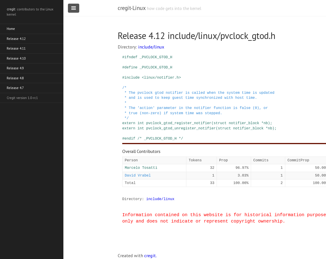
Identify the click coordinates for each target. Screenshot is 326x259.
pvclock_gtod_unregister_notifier (181, 128)
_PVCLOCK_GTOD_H (156, 57)
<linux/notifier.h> (161, 77)
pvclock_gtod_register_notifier (178, 123)
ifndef (131, 57)
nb (266, 123)
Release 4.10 (16, 58)
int (140, 123)
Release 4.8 (15, 78)
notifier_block (244, 123)
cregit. (150, 256)
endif (130, 138)
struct (220, 123)
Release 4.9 (15, 68)
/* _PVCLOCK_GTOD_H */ (160, 138)
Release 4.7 (15, 88)
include (132, 77)
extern (128, 123)
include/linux (151, 47)
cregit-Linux (131, 8)
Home (11, 29)
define (131, 67)
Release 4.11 (16, 48)
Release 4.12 (16, 38)
